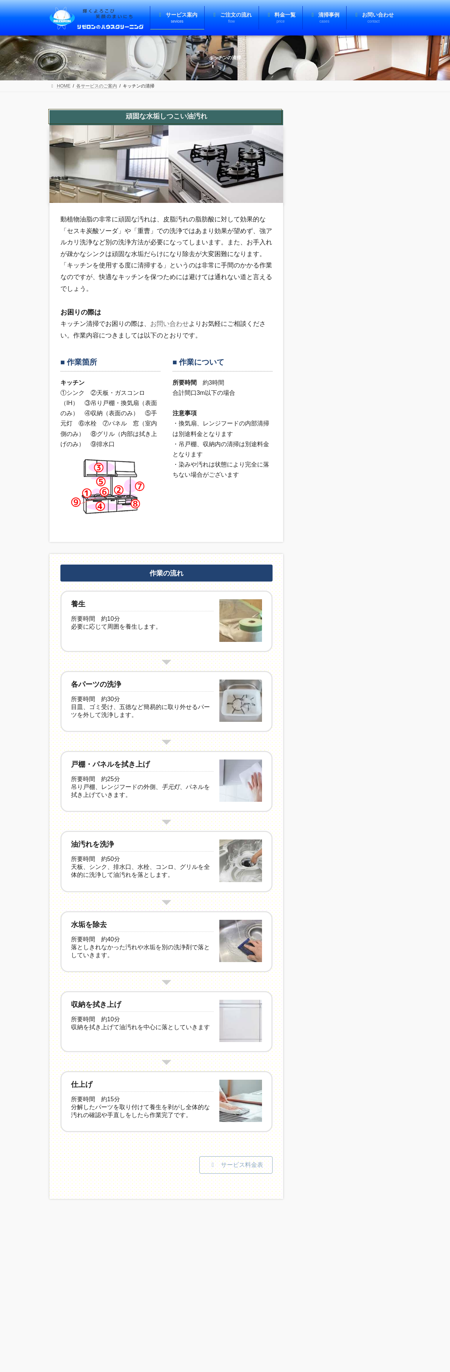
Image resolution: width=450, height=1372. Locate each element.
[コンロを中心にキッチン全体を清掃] (377, 612)
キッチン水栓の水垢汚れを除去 (333, 320)
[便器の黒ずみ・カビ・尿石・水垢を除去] (377, 720)
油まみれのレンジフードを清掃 (333, 488)
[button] (235, 1164)
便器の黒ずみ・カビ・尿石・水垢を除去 (333, 711)
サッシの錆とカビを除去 (333, 266)
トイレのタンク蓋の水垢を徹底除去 (333, 657)
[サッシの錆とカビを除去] (377, 275)
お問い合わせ (169, 323)
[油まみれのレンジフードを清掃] (377, 498)
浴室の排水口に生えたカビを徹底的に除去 (333, 765)
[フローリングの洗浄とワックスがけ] (377, 167)
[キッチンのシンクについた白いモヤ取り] (377, 558)
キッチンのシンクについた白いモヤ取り (333, 549)
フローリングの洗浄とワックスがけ (333, 158)
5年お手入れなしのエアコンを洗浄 (332, 381)
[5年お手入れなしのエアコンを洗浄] (377, 390)
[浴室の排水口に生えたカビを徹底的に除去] (377, 774)
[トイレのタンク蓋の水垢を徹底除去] (377, 666)
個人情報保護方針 (108, 1239)
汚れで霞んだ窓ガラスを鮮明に (333, 212)
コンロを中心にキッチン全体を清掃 (333, 603)
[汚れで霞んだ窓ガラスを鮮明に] (377, 221)
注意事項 (66, 1239)
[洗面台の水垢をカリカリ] (377, 444)
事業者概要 (153, 1239)
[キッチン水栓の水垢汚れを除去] (377, 329)
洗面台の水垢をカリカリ (333, 434)
